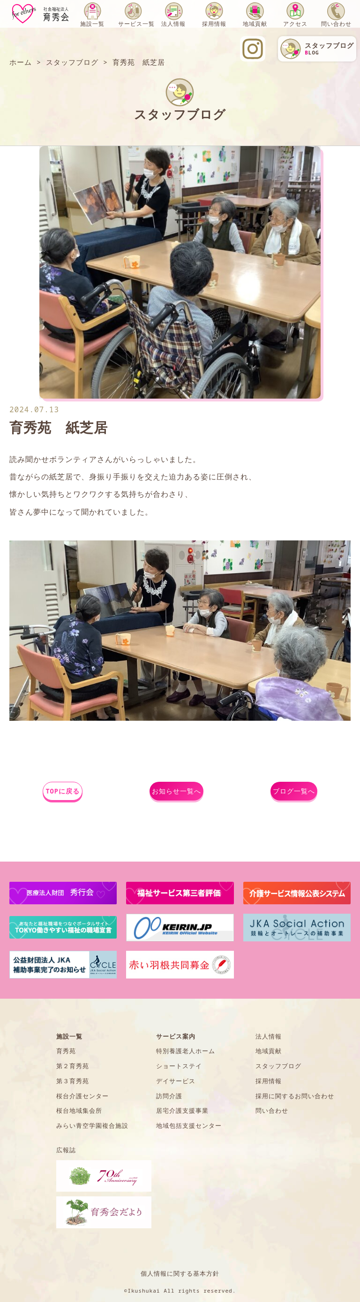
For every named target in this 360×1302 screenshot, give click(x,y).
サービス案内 (175, 1036)
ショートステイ (179, 1066)
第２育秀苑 (72, 1066)
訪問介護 (169, 1096)
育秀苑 (66, 1051)
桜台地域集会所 (79, 1110)
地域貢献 (255, 24)
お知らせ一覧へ (176, 790)
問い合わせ (336, 24)
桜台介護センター (82, 1096)
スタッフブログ (278, 1066)
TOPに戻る (62, 790)
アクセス (295, 24)
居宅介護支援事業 (182, 1110)
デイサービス (175, 1081)
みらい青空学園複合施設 (92, 1125)
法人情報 (173, 24)
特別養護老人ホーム (185, 1051)
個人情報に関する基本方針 (180, 1273)
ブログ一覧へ (294, 790)
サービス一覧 (136, 24)
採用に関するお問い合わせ (294, 1096)
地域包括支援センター (189, 1125)
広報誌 (66, 1150)
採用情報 (214, 24)
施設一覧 (92, 24)
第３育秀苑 (72, 1081)
